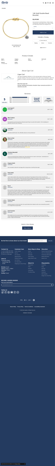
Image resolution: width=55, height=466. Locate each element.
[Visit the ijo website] (30, 300)
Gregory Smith (11, 163)
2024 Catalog (31, 256)
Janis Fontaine (11, 211)
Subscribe (50, 240)
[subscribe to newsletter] (52, 285)
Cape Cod (30, 60)
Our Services (17, 254)
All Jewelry (44, 265)
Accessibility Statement (39, 306)
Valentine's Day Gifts (22, 86)
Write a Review (27, 228)
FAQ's (29, 266)
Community (30, 270)
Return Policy (13, 306)
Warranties (50, 43)
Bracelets (4, 8)
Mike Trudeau (11, 117)
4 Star (11, 98)
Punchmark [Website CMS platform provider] (30, 312)
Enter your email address (7, 282)
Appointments (18, 256)
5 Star (11, 97)
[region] (16, 28)
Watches (43, 270)
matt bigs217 (11, 108)
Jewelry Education (45, 256)
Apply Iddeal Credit (32, 258)
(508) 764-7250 (16, 46)
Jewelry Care (44, 258)
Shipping (36, 43)
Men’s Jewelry (44, 273)
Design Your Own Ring (46, 275)
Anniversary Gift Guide (46, 254)
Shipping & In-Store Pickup (20, 263)
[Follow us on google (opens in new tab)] (8, 292)
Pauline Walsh (11, 200)
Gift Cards (30, 254)
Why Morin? (30, 265)
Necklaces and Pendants (27, 85)
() (28, 97)
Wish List (30, 253)
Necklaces (44, 272)
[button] (43, 3)
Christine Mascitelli (12, 152)
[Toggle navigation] (53, 3)
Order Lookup (18, 251)
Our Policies (17, 260)
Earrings (19, 85)
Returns (42, 43)
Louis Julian (11, 128)
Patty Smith (11, 172)
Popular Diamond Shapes (47, 251)
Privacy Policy (20, 306)
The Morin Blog (31, 272)
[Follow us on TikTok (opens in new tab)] (2, 292)
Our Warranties (18, 261)
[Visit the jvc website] (21, 300)
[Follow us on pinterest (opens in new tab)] (5, 292)
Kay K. (9, 186)
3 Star (11, 99)
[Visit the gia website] (25, 300)
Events (29, 251)
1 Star (11, 102)
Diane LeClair (11, 138)
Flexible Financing (18, 258)
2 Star (11, 101)
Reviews (30, 268)
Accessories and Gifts (45, 85)
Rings (39, 85)
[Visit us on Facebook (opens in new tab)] (14, 292)
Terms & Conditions (29, 306)
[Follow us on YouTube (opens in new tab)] (11, 292)
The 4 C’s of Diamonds (46, 253)
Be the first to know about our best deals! (14, 240)
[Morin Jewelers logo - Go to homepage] (5, 3)
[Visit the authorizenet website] (34, 300)
